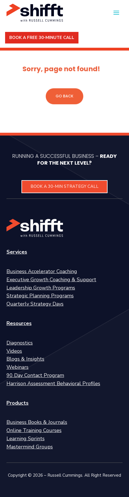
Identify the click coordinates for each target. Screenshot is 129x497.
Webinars (17, 367)
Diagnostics (19, 342)
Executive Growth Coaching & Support (51, 279)
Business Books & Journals (36, 422)
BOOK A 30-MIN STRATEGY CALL (64, 186)
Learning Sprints (25, 438)
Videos (14, 351)
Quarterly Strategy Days (35, 303)
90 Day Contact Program (35, 375)
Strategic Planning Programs (40, 295)
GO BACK (64, 95)
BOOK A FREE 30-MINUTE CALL (41, 37)
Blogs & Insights (25, 359)
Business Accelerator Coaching (41, 271)
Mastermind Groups (29, 446)
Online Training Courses (34, 430)
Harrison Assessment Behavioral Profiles (53, 383)
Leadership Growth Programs (40, 287)
